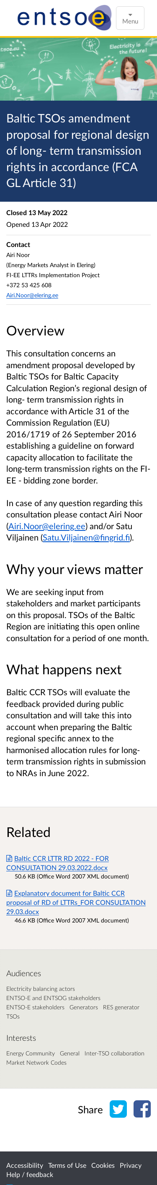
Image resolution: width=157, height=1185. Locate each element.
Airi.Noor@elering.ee (46, 526)
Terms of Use (67, 1165)
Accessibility (24, 1165)
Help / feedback (29, 1174)
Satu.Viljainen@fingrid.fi (86, 537)
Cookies (103, 1165)
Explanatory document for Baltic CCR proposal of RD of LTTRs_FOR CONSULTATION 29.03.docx (76, 902)
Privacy (131, 1165)
